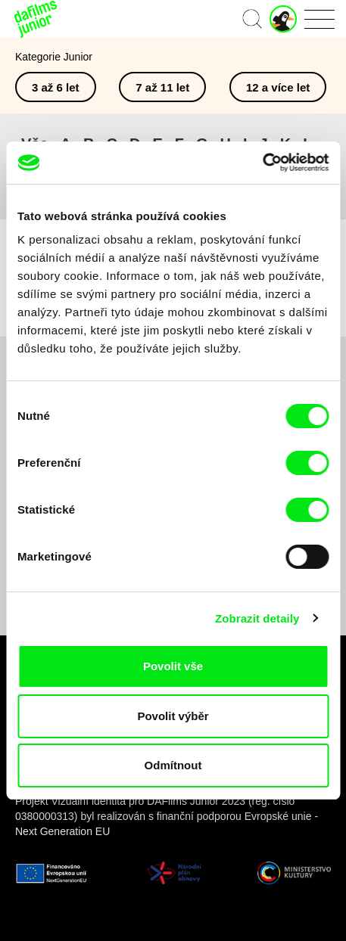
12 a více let (278, 87)
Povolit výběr (172, 716)
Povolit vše (173, 666)
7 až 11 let (162, 87)
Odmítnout (173, 765)
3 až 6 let (55, 87)
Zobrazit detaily (257, 618)
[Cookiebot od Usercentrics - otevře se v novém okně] (262, 162)
